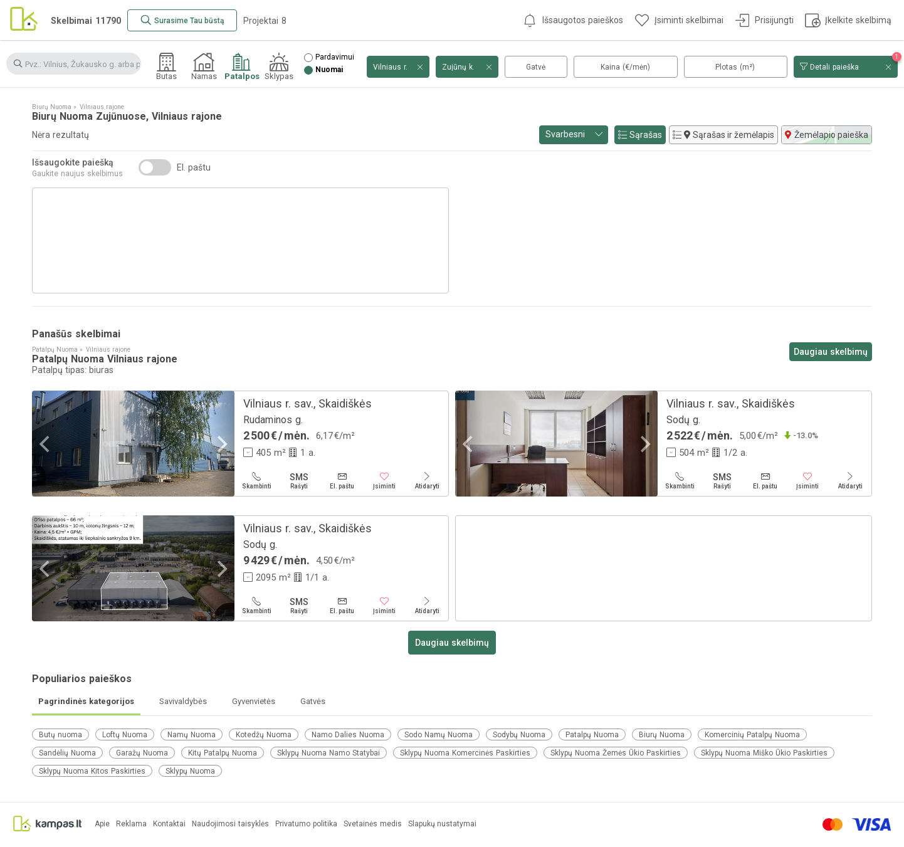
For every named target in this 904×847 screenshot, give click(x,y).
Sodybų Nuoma (519, 734)
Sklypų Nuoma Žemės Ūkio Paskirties (615, 753)
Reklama (131, 824)
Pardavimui (334, 57)
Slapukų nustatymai (442, 824)
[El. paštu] (341, 481)
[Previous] (46, 444)
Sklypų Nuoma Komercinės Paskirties (465, 753)
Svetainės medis (373, 824)
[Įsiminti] (384, 481)
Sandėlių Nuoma (67, 753)
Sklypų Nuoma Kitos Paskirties (92, 771)
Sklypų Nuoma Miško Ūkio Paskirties (764, 753)
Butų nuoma (60, 734)
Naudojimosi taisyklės (230, 824)
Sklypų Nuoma (190, 771)
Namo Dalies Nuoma (348, 734)
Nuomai (329, 70)
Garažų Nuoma (142, 753)
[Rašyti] (299, 481)
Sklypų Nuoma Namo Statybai (328, 753)
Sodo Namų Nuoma (438, 734)
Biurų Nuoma (662, 734)
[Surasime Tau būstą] (182, 20)
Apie (102, 824)
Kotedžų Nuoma (264, 734)
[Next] (220, 444)
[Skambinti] (256, 481)
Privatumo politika (306, 824)
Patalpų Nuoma (592, 734)
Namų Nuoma (191, 734)
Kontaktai (169, 824)
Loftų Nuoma (124, 734)
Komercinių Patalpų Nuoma (752, 734)
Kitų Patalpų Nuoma (222, 753)
